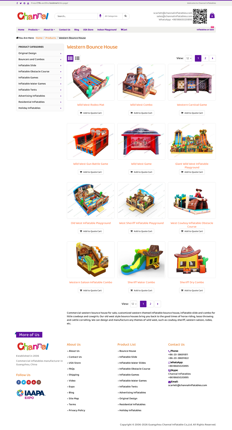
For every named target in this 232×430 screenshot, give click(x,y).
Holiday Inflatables (29, 108)
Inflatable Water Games (32, 83)
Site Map (74, 398)
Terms (72, 404)
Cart (124, 30)
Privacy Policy (77, 410)
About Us (48, 30)
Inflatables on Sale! (205, 29)
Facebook (18, 382)
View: (180, 58)
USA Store (88, 30)
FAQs (72, 368)
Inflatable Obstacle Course (33, 71)
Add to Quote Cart (92, 113)
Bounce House (127, 351)
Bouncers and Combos (31, 59)
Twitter (23, 382)
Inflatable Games (28, 77)
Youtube (34, 382)
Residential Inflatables (31, 102)
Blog (76, 30)
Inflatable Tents (27, 89)
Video (72, 380)
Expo (72, 386)
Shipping (74, 374)
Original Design (27, 53)
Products (33, 30)
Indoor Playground (106, 30)
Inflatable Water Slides (132, 363)
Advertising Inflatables (31, 96)
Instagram (39, 382)
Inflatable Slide (27, 65)
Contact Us (64, 30)
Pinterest (28, 382)
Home (21, 30)
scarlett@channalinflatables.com (187, 385)
